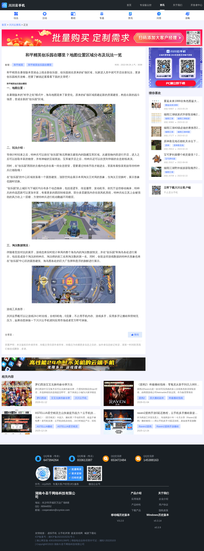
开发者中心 (196, 5)
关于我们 (177, 5)
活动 (44, 14)
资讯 (162, 7)
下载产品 (136, 510)
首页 (129, 5)
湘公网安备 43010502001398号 (52, 540)
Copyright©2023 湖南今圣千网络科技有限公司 (60, 544)
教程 (73, 14)
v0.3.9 (158, 527)
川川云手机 (13, 316)
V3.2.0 (120, 520)
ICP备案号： (54, 536)
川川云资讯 (15, 24)
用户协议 (163, 504)
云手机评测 (64, 533)
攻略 (187, 14)
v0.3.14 (158, 520)
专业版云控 (145, 5)
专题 (101, 14)
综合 (16, 14)
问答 (159, 14)
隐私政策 (163, 510)
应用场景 (136, 499)
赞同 (135, 334)
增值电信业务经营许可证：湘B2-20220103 (93, 540)
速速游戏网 (77, 533)
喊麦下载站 (90, 533)
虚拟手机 (52, 533)
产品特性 (136, 504)
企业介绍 (163, 499)
